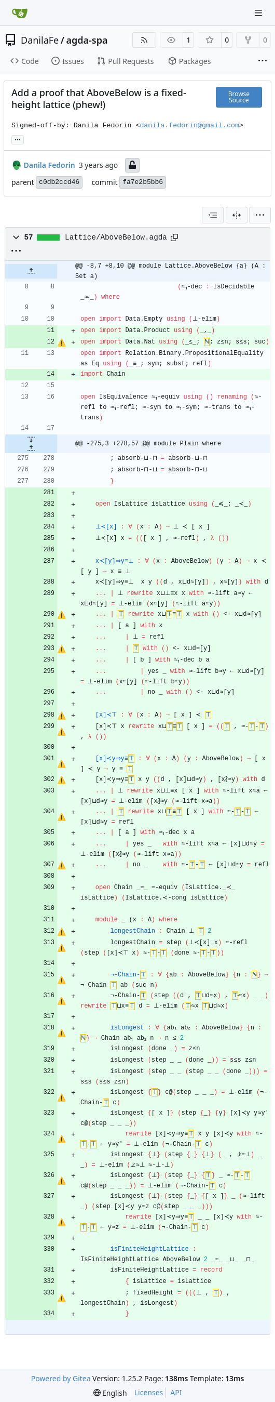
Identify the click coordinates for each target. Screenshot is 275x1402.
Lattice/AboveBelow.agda (116, 237)
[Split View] (237, 215)
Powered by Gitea (61, 1378)
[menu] (260, 215)
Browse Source (239, 96)
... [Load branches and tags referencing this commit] (18, 138)
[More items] (262, 61)
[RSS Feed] (144, 40)
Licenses (148, 1392)
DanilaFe (40, 40)
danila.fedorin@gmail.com (189, 125)
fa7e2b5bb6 (142, 182)
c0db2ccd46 (59, 182)
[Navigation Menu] (259, 12)
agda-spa (86, 40)
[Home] (19, 13)
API (176, 1392)
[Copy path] (174, 237)
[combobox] (213, 215)
